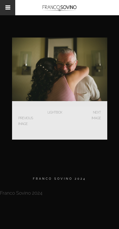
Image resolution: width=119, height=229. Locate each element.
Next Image (96, 115)
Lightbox (54, 112)
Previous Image (25, 121)
